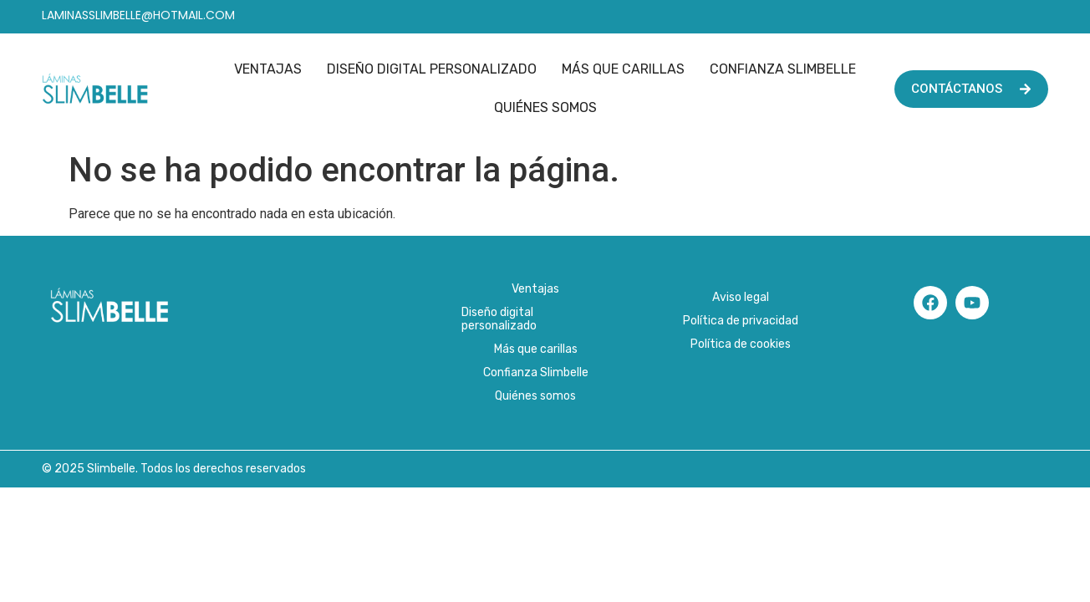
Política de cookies (740, 344)
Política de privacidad (740, 321)
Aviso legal (740, 297)
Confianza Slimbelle (783, 69)
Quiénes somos (545, 107)
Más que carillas (623, 69)
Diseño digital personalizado (432, 69)
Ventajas (268, 69)
